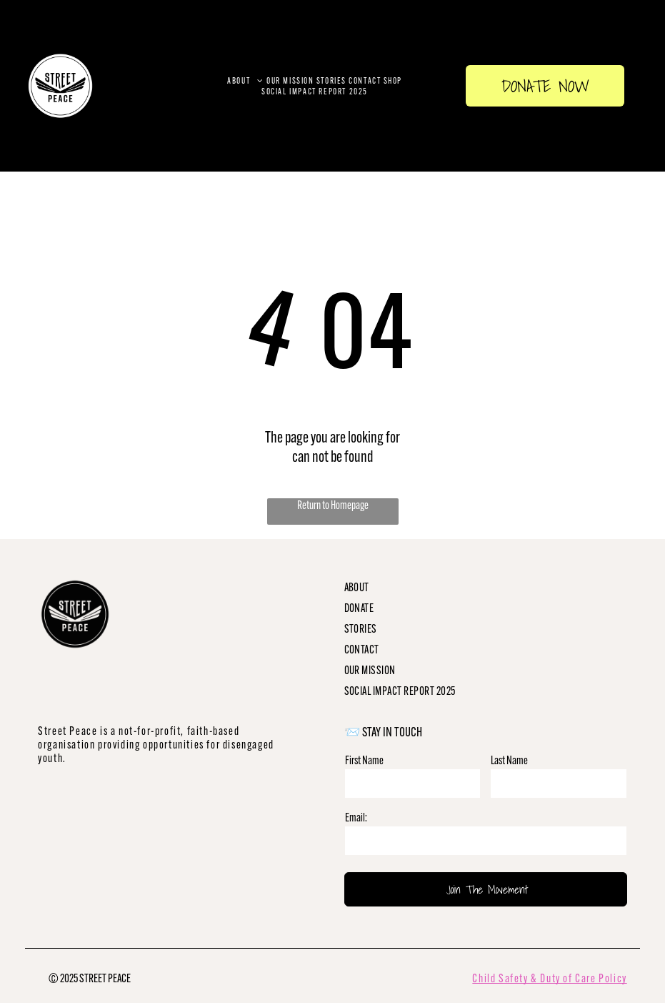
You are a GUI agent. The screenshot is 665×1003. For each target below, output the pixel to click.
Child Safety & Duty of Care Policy (549, 978)
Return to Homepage (333, 505)
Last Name (509, 760)
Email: (356, 817)
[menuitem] (245, 80)
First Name (364, 760)
